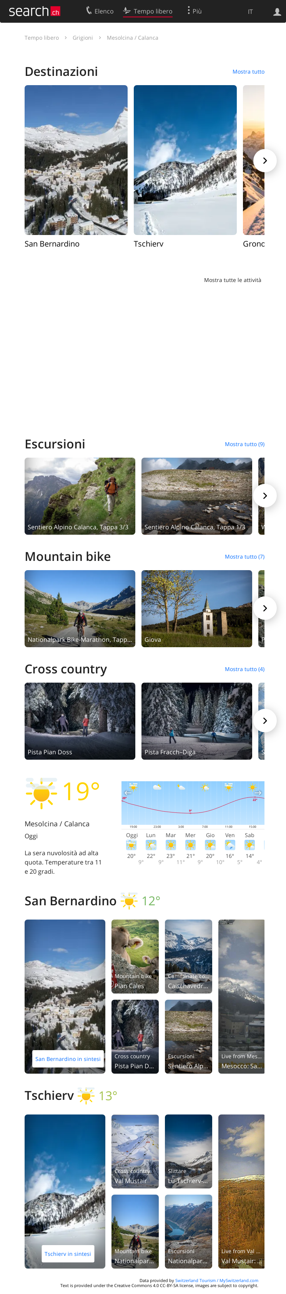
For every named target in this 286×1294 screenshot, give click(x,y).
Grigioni (83, 37)
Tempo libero (42, 37)
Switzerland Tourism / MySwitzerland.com (216, 1280)
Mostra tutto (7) (244, 556)
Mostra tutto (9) (244, 444)
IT (250, 11)
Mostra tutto (248, 71)
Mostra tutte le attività (232, 280)
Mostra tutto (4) (244, 669)
